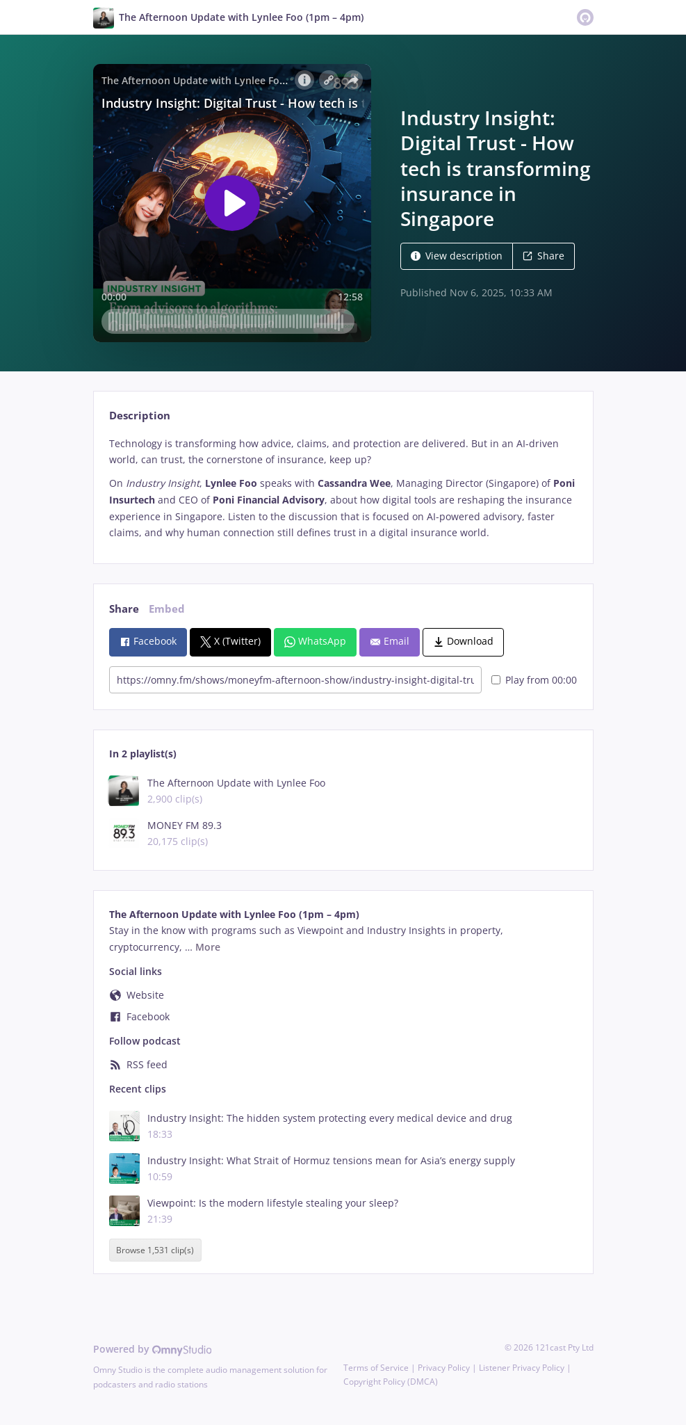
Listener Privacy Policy (521, 1368)
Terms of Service (376, 1368)
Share (543, 255)
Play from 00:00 (534, 679)
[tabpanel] (343, 488)
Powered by (152, 1348)
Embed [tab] (167, 609)
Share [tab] (124, 609)
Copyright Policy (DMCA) (390, 1381)
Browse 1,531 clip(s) (155, 1250)
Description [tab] (139, 415)
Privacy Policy (444, 1368)
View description (457, 255)
